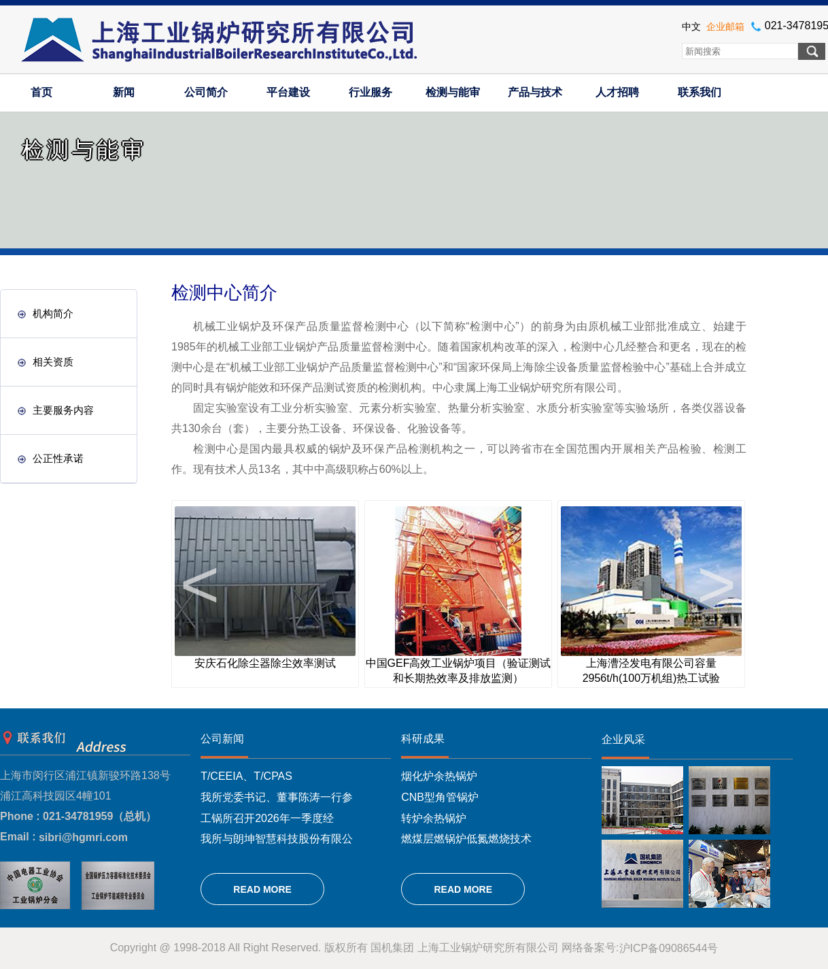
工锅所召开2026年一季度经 (267, 817)
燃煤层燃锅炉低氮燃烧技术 (466, 838)
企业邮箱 (725, 26)
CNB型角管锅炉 (440, 797)
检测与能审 (453, 92)
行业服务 (370, 92)
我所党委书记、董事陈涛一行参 (277, 797)
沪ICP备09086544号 (669, 948)
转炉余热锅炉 (433, 817)
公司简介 (206, 92)
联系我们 (699, 92)
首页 (41, 92)
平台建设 (288, 92)
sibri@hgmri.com (83, 837)
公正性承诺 (51, 458)
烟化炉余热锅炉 (439, 776)
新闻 (124, 92)
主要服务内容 (56, 410)
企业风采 (623, 739)
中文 (691, 26)
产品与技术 (535, 92)
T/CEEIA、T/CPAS (246, 776)
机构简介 (45, 313)
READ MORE (262, 889)
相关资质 (45, 361)
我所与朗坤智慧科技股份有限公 (277, 838)
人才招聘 (617, 92)
